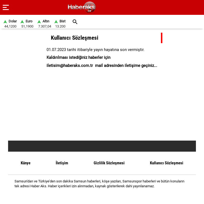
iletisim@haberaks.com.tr (70, 65)
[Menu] (6, 7)
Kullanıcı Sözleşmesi (166, 163)
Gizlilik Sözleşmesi (109, 163)
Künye (25, 163)
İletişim (62, 163)
